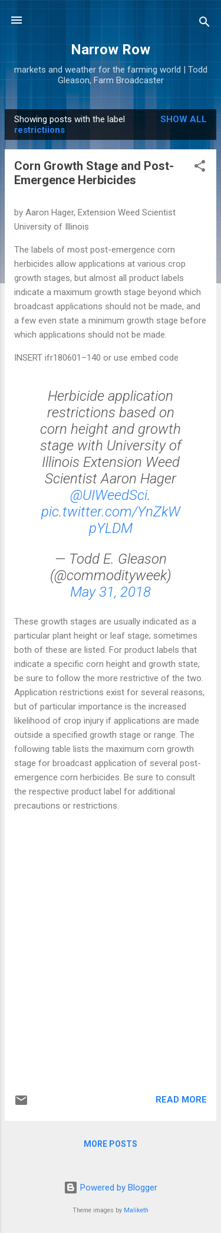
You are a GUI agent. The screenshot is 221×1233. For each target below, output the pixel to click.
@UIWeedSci (108, 495)
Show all (183, 119)
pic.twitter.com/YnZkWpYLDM (110, 520)
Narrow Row (110, 49)
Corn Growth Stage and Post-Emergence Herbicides (94, 173)
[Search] (204, 24)
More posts (110, 1144)
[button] (200, 168)
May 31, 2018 (110, 592)
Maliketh (136, 1210)
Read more (181, 1099)
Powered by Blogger (110, 1187)
